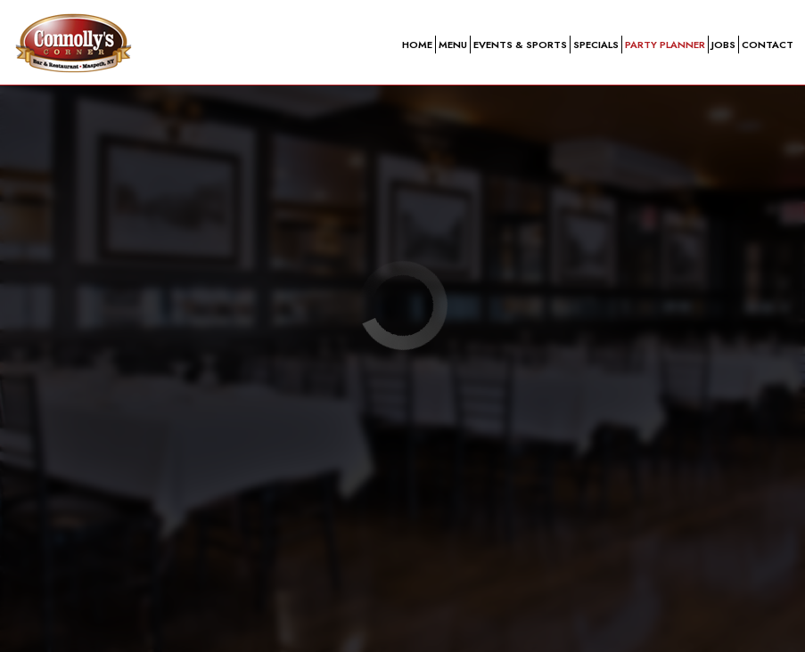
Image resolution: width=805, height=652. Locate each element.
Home (417, 44)
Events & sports (520, 44)
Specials (596, 44)
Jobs (723, 44)
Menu (453, 44)
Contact (767, 44)
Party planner (665, 44)
